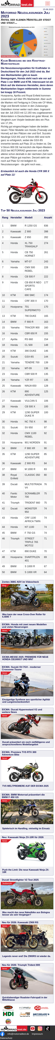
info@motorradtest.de (18, 1034)
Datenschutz (6, 1038)
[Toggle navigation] (47, 3)
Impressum (37, 1034)
